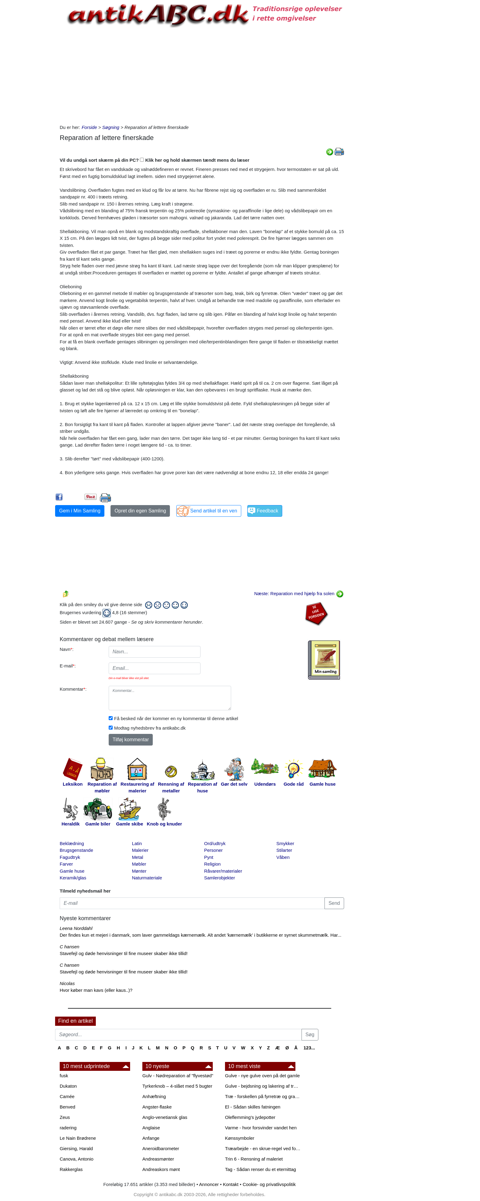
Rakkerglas (71, 1169)
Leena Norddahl (76, 928)
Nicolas (67, 983)
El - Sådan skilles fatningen (252, 1106)
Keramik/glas (73, 877)
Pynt (208, 857)
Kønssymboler (239, 1138)
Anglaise (151, 1127)
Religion (212, 864)
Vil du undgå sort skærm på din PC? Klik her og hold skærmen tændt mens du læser (154, 160)
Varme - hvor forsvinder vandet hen (261, 1127)
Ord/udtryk (215, 843)
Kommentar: (73, 689)
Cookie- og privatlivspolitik (269, 1184)
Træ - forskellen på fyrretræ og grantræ (263, 1096)
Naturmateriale (147, 877)
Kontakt (230, 1184)
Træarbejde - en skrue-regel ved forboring (263, 1148)
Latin (137, 843)
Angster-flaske (157, 1106)
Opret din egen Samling (140, 510)
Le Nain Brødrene (78, 1138)
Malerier (140, 850)
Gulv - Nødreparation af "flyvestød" (177, 1075)
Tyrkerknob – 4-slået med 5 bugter (177, 1086)
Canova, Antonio (76, 1158)
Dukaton (68, 1086)
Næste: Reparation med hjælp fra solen (299, 593)
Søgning (110, 127)
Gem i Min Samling (79, 510)
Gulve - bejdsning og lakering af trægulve (263, 1086)
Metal (137, 857)
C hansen (69, 946)
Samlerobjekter (219, 877)
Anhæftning (154, 1096)
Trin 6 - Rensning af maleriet (254, 1158)
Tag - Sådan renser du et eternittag (260, 1169)
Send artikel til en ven (213, 510)
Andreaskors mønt (161, 1169)
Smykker (285, 843)
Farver (66, 864)
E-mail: (68, 665)
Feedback (267, 510)
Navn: (66, 649)
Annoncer (209, 1184)
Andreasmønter (158, 1158)
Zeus (65, 1117)
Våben (283, 857)
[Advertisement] (29, 92)
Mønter (139, 871)
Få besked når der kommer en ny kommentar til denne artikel (176, 718)
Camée (67, 1096)
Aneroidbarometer (160, 1148)
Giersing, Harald (76, 1148)
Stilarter (284, 850)
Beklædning (72, 843)
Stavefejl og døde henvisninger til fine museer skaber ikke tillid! (124, 953)
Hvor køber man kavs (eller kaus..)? (96, 990)
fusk (64, 1075)
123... (309, 1047)
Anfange (150, 1138)
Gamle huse (72, 871)
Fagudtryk (70, 857)
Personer (213, 850)
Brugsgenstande (76, 850)
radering (68, 1127)
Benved (67, 1106)
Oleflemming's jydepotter (250, 1117)
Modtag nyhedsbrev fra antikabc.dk (150, 728)
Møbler (139, 864)
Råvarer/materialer (223, 871)
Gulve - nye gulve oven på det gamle (262, 1075)
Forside (89, 127)
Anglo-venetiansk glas (164, 1117)
